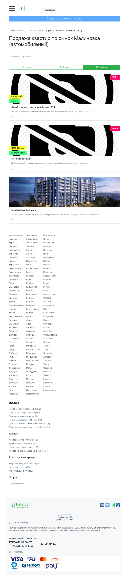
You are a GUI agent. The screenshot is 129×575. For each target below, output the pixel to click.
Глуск (11, 357)
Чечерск (47, 375)
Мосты (29, 375)
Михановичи (32, 360)
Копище (30, 298)
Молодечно (31, 372)
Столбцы (47, 338)
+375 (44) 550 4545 (21, 546)
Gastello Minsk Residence (23, 210)
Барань (12, 243)
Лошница (30, 331)
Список (64, 67)
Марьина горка (33, 349)
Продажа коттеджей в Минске (25, 420)
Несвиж (29, 386)
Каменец (30, 272)
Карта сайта (32, 538)
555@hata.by (47, 544)
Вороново (13, 331)
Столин (46, 342)
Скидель (47, 298)
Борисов (13, 283)
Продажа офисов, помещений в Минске (29, 424)
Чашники (47, 368)
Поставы (47, 265)
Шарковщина (49, 390)
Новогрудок (31, 390)
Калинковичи (32, 268)
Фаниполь (48, 353)
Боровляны (14, 290)
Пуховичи (47, 272)
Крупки (29, 316)
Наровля (30, 383)
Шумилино (48, 383)
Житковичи (31, 243)
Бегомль (13, 246)
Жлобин (30, 246)
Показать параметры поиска (64, 18)
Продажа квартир (36, 31)
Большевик (14, 287)
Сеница (46, 290)
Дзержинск (14, 368)
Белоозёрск (14, 250)
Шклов (46, 379)
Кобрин (29, 290)
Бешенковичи (15, 272)
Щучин (46, 386)
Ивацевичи (31, 261)
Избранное (43, 9)
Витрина (101, 67)
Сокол (46, 320)
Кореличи (30, 305)
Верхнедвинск (15, 316)
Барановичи (14, 239)
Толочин (47, 346)
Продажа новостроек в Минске (25, 409)
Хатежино (48, 357)
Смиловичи (48, 305)
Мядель (29, 379)
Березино (13, 254)
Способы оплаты (16, 552)
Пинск (46, 254)
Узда (45, 349)
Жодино (30, 250)
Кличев (29, 283)
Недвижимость (16, 31)
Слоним (47, 302)
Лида (28, 324)
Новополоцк (49, 235)
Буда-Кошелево (16, 305)
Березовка (14, 265)
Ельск (11, 390)
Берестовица (15, 268)
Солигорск (48, 324)
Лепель (29, 320)
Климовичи (31, 287)
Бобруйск (13, 279)
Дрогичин (13, 379)
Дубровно (13, 383)
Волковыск (14, 324)
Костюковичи (32, 309)
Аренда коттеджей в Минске (24, 447)
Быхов (12, 313)
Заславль (30, 257)
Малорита (31, 346)
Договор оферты (16, 538)
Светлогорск (49, 294)
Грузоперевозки (16, 483)
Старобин (48, 331)
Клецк (29, 279)
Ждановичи (31, 235)
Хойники (47, 360)
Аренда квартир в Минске (23, 440)
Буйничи (13, 309)
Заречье (30, 254)
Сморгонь (48, 316)
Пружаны (47, 268)
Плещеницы (48, 257)
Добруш (13, 372)
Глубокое (13, 353)
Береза (12, 261)
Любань (29, 338)
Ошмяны (47, 246)
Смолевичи (48, 313)
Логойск (30, 327)
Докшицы (13, 375)
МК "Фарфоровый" (21, 158)
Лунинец (30, 335)
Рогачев (47, 287)
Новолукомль (32, 394)
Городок (13, 364)
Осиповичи (48, 243)
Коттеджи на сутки (19, 467)
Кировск (30, 276)
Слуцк (46, 309)
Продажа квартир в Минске (24, 412)
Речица (46, 283)
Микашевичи (32, 357)
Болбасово (14, 276)
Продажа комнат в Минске (23, 416)
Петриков (47, 250)
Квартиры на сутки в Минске (24, 463)
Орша (46, 239)
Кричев (29, 313)
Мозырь (30, 368)
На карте (28, 67)
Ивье (28, 265)
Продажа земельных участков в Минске (29, 427)
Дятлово (13, 386)
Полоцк (46, 261)
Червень (47, 372)
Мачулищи (31, 353)
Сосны (46, 327)
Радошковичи (49, 276)
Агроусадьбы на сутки (21, 471)
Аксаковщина (15, 235)
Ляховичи (30, 342)
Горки (11, 346)
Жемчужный (32, 239)
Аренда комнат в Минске (22, 443)
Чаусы (46, 364)
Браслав (13, 298)
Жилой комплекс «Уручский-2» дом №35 (33, 107)
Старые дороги (50, 335)
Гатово (12, 342)
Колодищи (31, 294)
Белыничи (13, 257)
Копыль (29, 302)
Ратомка (47, 279)
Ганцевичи (14, 338)
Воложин (13, 327)
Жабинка (13, 394)
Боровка (13, 294)
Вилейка (13, 320)
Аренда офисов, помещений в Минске (28, 451)
